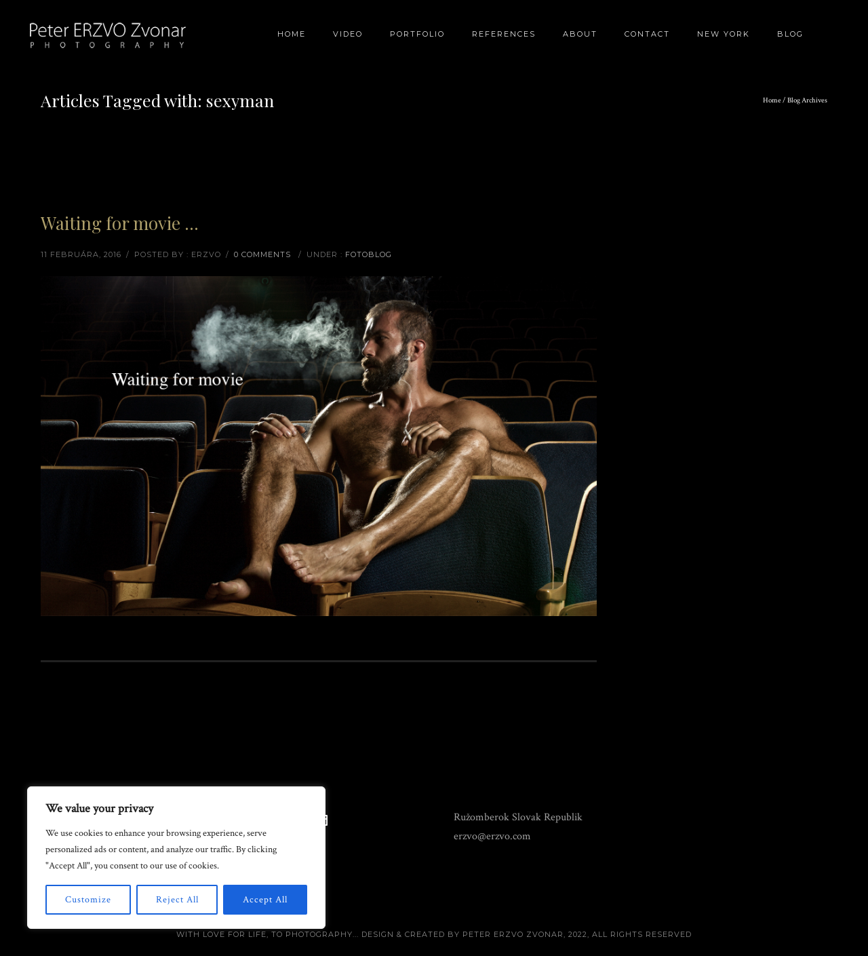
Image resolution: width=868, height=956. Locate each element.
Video (348, 34)
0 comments (262, 254)
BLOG (790, 34)
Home (291, 34)
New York (723, 34)
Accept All (265, 900)
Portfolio (417, 34)
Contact (647, 34)
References (504, 34)
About (580, 34)
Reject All (177, 900)
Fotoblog (368, 254)
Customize (88, 900)
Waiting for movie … (120, 223)
